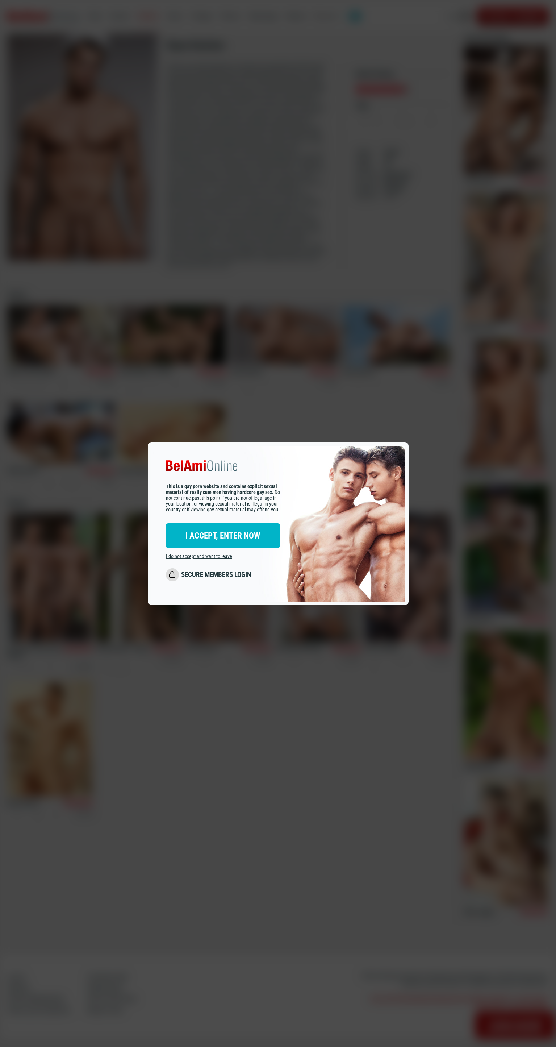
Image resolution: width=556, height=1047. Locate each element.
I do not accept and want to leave (199, 556)
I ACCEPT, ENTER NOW (223, 536)
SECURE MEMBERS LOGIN (216, 574)
